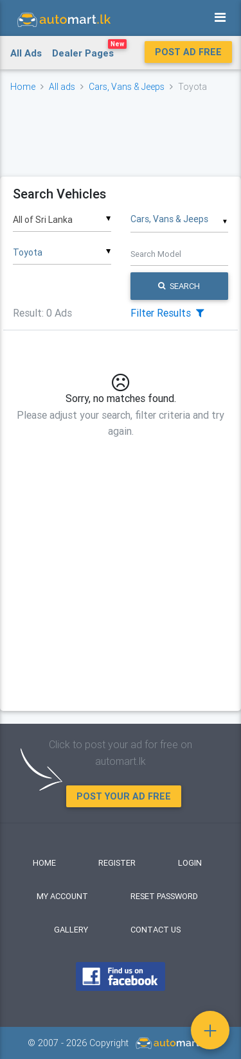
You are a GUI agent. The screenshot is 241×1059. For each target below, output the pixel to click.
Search (179, 286)
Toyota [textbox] (27, 252)
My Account (62, 896)
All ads (62, 86)
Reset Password (164, 896)
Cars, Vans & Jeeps (127, 86)
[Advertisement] (120, 134)
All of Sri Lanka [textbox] (43, 219)
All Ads (26, 53)
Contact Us (155, 929)
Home (22, 86)
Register (117, 862)
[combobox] (62, 215)
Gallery (71, 929)
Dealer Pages (89, 50)
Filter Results (167, 312)
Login (190, 862)
